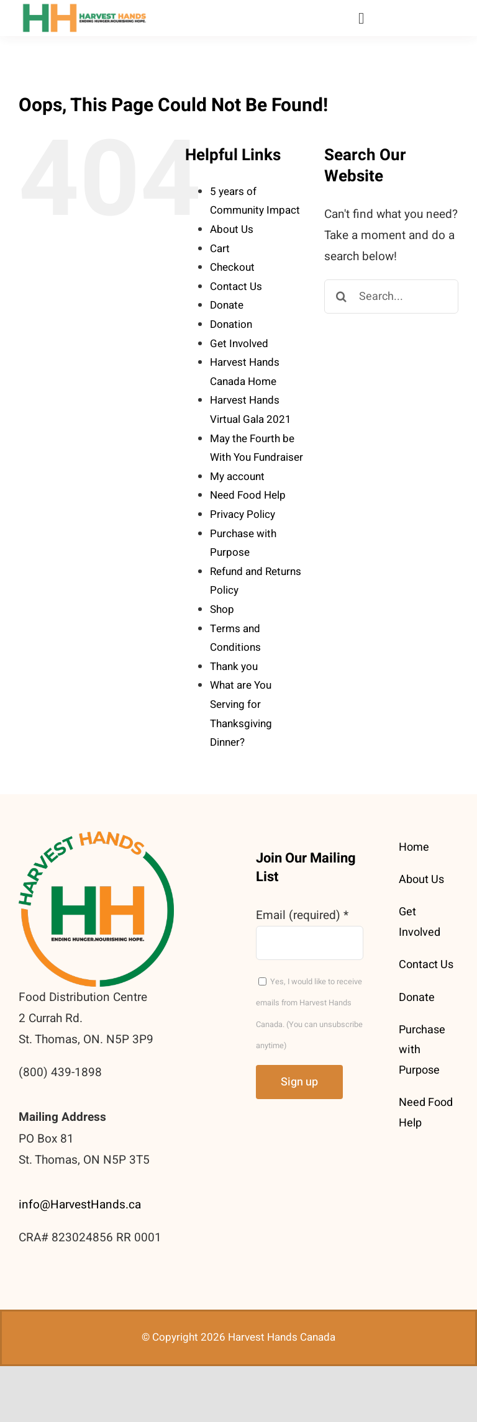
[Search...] (391, 296)
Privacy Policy (242, 514)
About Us (231, 229)
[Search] (341, 296)
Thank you (234, 666)
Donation (231, 324)
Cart (220, 248)
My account (237, 476)
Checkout (232, 267)
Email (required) (302, 915)
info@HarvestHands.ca (80, 1204)
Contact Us (236, 286)
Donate (226, 305)
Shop (222, 609)
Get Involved (239, 343)
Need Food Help (248, 495)
